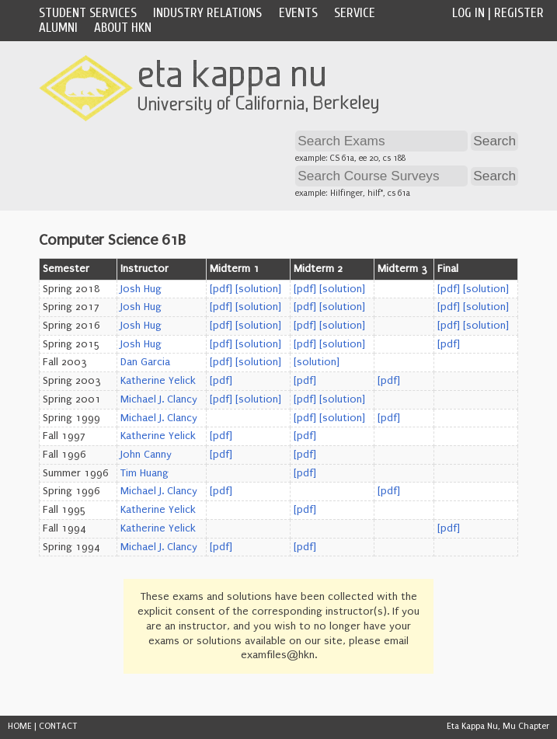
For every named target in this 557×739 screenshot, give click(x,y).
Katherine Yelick (158, 381)
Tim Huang (144, 473)
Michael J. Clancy (158, 399)
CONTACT (58, 726)
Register (519, 12)
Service (354, 12)
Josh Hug (141, 289)
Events (298, 12)
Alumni (58, 27)
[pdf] (221, 289)
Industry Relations (207, 12)
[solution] (258, 289)
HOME (20, 726)
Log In (468, 12)
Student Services (88, 12)
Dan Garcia (145, 362)
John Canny (146, 454)
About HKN (122, 27)
